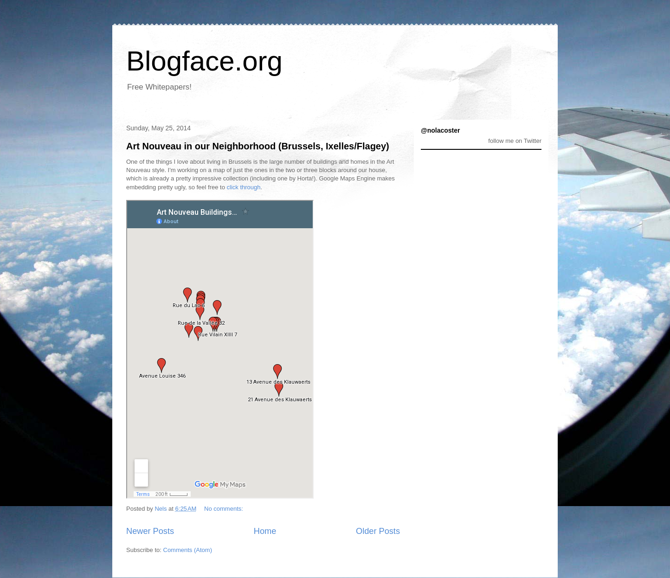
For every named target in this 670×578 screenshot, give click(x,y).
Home (265, 531)
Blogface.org (204, 61)
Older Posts (378, 531)
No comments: (224, 508)
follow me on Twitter (514, 140)
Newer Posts (150, 531)
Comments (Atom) (187, 549)
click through (244, 187)
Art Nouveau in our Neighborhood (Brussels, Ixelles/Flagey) (257, 146)
